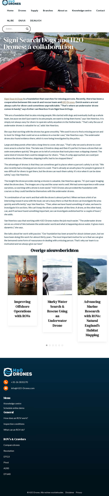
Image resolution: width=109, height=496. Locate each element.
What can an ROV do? (14, 429)
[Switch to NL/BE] (10, 20)
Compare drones (12, 445)
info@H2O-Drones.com (19, 388)
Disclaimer (69, 492)
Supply (34, 10)
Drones (22, 10)
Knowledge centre (81, 10)
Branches (48, 10)
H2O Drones (68, 102)
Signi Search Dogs (13, 98)
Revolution (9, 450)
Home (10, 10)
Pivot (6, 462)
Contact (100, 10)
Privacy (79, 492)
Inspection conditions (14, 423)
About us (62, 10)
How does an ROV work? (16, 418)
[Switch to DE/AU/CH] (35, 20)
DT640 (7, 474)
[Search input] (15, 29)
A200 (6, 468)
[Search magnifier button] (27, 29)
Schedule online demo (14, 408)
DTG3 (7, 456)
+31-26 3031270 (16, 382)
